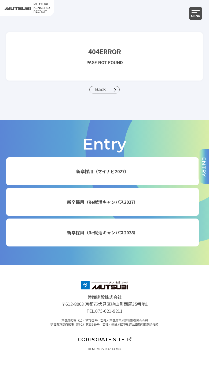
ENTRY (204, 167)
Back (100, 89)
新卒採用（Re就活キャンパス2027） (102, 202)
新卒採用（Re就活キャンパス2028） (102, 232)
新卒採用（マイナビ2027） (102, 171)
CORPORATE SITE (104, 339)
